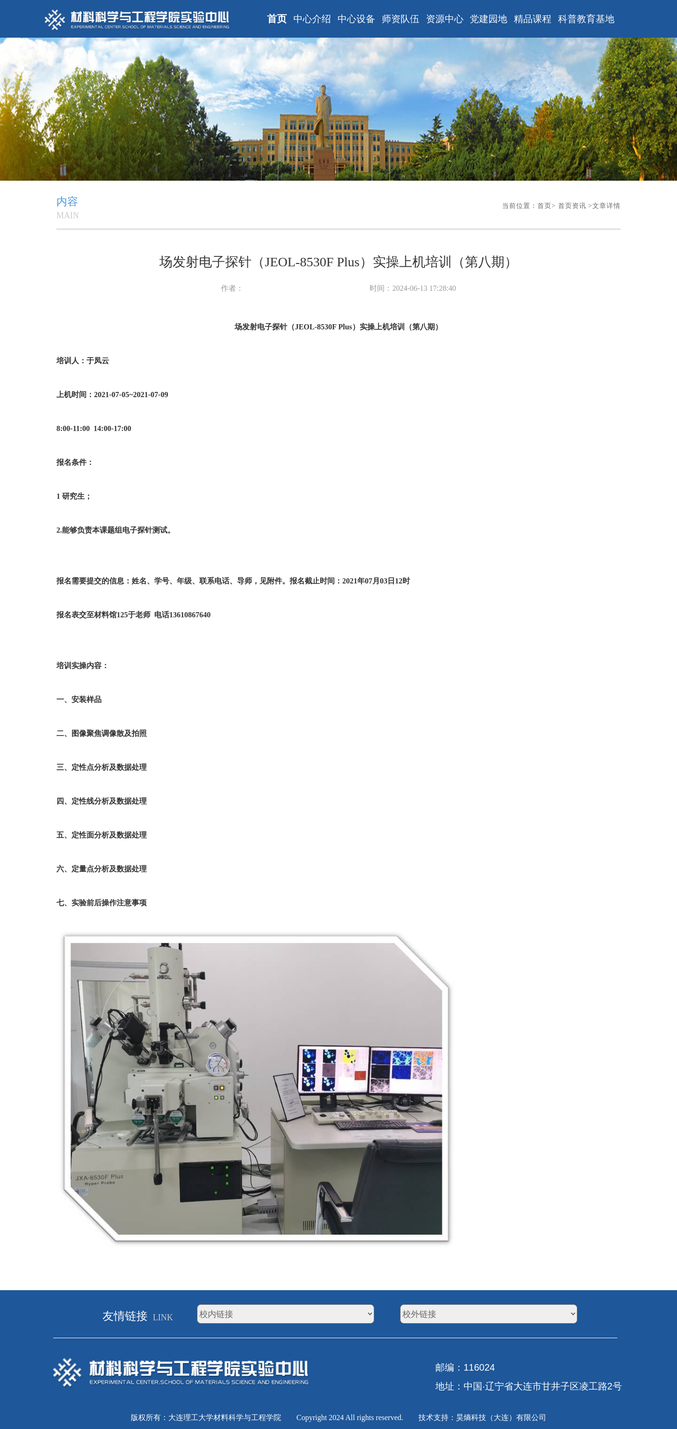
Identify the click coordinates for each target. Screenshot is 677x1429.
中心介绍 (312, 19)
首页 (277, 18)
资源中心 (445, 19)
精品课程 (532, 19)
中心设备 (356, 19)
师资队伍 (400, 19)
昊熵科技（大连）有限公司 (501, 1417)
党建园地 (488, 19)
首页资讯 (573, 205)
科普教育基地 (586, 19)
